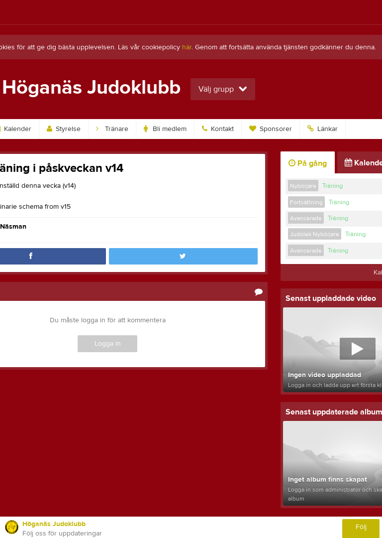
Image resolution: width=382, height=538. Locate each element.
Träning (332, 186)
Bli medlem (165, 129)
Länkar (322, 129)
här (186, 47)
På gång (307, 163)
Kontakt (218, 129)
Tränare (112, 129)
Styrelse (64, 129)
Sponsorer (270, 129)
